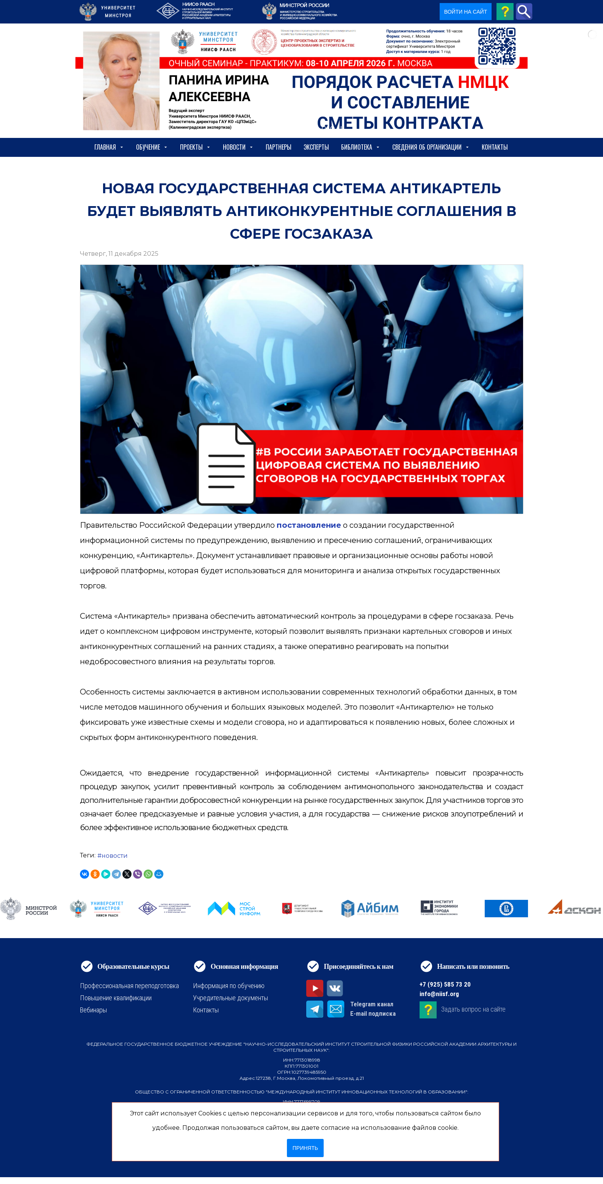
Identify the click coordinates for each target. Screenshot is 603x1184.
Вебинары (93, 1010)
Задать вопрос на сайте (473, 1009)
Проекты (195, 147)
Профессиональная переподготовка (129, 986)
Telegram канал (371, 1004)
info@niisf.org (439, 994)
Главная (109, 147)
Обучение (152, 147)
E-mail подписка (373, 1013)
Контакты (495, 147)
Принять (305, 1148)
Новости (238, 147)
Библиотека (360, 147)
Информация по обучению (229, 986)
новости (115, 855)
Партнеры (278, 147)
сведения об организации (431, 147)
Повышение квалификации (116, 998)
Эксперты (316, 147)
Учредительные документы (230, 998)
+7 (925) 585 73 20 (445, 984)
